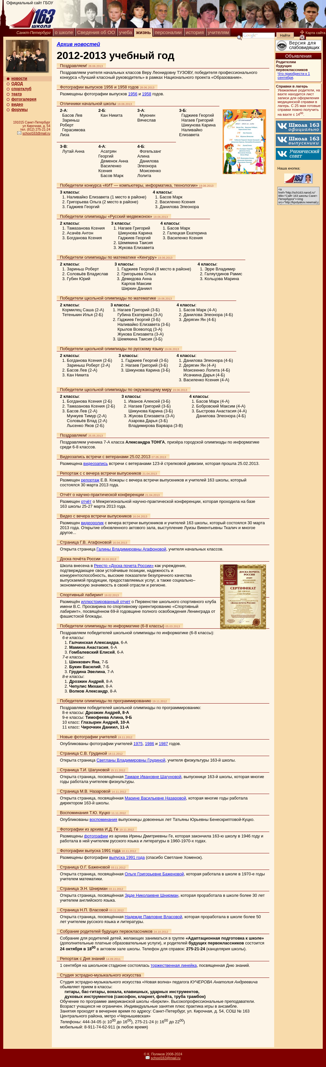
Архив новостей (78, 44)
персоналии (168, 32)
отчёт (86, 501)
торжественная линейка (174, 965)
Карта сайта (312, 33)
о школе (64, 32)
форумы (19, 109)
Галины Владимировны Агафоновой (131, 549)
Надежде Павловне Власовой (153, 916)
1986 (149, 743)
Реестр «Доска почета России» (124, 565)
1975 (138, 743)
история (195, 32)
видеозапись (95, 463)
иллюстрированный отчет (105, 601)
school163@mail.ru (36, 133)
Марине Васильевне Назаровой (155, 798)
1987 (163, 743)
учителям (218, 32)
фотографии (96, 836)
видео (17, 104)
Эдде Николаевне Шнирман (152, 895)
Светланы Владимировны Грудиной (131, 760)
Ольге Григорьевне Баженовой (154, 873)
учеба (125, 32)
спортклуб (21, 89)
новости (19, 78)
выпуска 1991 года (127, 857)
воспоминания (103, 819)
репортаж (90, 480)
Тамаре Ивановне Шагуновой (153, 776)
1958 (146, 93)
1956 (132, 93)
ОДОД (17, 83)
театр (16, 94)
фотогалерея (23, 99)
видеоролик (92, 522)
